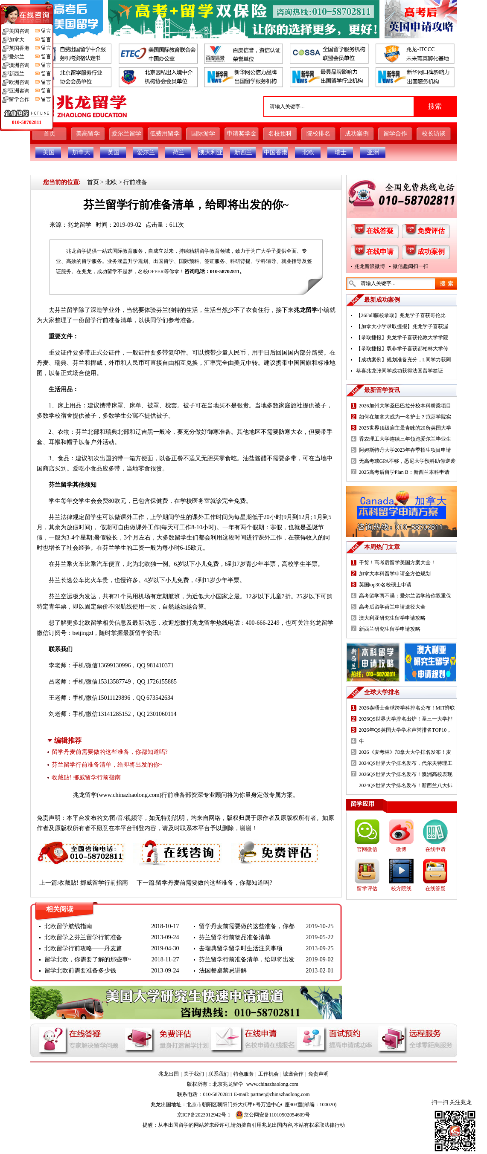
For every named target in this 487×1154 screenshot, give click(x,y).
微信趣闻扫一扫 (411, 266)
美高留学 (88, 133)
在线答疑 (380, 230)
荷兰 (178, 152)
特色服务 (243, 1074)
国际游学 (203, 133)
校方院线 (401, 888)
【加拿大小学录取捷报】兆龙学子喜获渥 (402, 326)
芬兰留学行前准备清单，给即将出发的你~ (107, 765)
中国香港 (276, 152)
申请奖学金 (242, 133)
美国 (49, 152)
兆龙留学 (79, 225)
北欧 (308, 152)
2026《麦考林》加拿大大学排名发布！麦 (405, 752)
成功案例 (357, 133)
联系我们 (218, 1074)
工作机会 (268, 1074)
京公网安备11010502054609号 (272, 1115)
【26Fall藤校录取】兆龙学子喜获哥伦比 (401, 315)
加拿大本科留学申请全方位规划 (395, 574)
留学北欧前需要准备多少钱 (80, 970)
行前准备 (135, 182)
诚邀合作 (293, 1074)
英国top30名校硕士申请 (385, 585)
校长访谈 (434, 133)
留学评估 (367, 888)
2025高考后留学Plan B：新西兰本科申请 (404, 472)
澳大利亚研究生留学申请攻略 (392, 618)
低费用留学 (165, 133)
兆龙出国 (168, 1074)
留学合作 (395, 133)
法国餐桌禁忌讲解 (223, 970)
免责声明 (318, 1074)
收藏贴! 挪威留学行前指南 (86, 777)
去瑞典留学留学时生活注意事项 (241, 948)
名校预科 (280, 133)
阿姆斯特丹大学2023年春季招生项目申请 (405, 450)
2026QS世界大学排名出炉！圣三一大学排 (405, 719)
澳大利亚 (211, 152)
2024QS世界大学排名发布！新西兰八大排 (405, 785)
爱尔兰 (146, 152)
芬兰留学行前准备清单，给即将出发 (247, 959)
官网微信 (367, 849)
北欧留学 (90, 623)
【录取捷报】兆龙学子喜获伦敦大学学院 (402, 337)
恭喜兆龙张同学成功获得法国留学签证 (399, 371)
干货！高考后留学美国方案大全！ (397, 562)
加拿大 (81, 152)
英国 (114, 152)
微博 (401, 849)
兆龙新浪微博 (369, 266)
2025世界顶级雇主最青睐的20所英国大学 (405, 428)
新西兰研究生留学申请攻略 (389, 629)
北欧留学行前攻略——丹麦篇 (83, 948)
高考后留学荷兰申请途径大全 (392, 607)
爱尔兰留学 (126, 133)
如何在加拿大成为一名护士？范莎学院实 (405, 417)
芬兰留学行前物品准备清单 (235, 937)
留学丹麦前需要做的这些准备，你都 (247, 926)
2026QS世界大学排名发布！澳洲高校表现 (405, 774)
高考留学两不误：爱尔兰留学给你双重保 (405, 596)
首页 (49, 133)
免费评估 (431, 230)
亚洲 (373, 152)
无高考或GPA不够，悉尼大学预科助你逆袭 (407, 461)
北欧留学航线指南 (68, 926)
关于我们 (194, 1074)
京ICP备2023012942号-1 (203, 1115)
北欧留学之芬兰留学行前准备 (83, 937)
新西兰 (243, 152)
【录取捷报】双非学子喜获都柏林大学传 (402, 349)
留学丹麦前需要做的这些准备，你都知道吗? (110, 752)
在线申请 (380, 251)
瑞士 (341, 152)
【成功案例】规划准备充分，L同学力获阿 (403, 360)
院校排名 (318, 133)
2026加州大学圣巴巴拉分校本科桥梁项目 (405, 406)
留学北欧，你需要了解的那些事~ (87, 959)
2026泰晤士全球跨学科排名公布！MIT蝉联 (407, 708)
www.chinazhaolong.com (129, 795)
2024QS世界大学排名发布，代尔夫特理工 (405, 763)
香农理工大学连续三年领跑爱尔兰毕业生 (405, 439)
